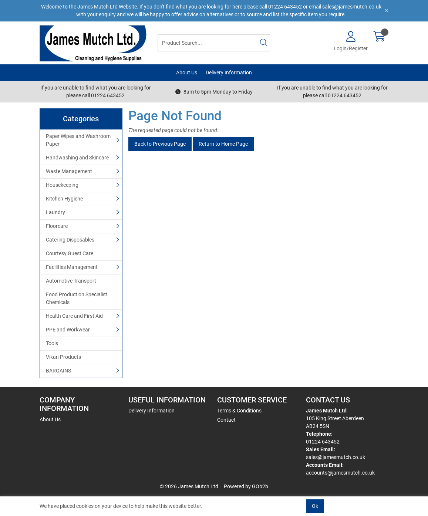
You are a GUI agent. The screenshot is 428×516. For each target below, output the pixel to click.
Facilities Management (72, 267)
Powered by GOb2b (246, 486)
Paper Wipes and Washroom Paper (78, 140)
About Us (186, 72)
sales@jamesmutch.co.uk (335, 457)
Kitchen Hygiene (64, 199)
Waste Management (69, 171)
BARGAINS (58, 371)
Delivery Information (229, 72)
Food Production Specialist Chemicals (76, 298)
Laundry (55, 212)
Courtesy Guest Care (69, 253)
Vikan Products (63, 357)
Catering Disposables (70, 240)
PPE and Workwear (68, 330)
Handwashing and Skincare (77, 158)
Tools (52, 343)
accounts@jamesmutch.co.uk (340, 473)
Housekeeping (62, 185)
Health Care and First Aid (74, 316)
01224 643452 (323, 442)
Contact (226, 420)
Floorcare (57, 226)
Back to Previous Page (160, 144)
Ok (315, 506)
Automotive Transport (71, 281)
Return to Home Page (223, 144)
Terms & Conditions (239, 411)
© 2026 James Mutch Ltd (189, 486)
